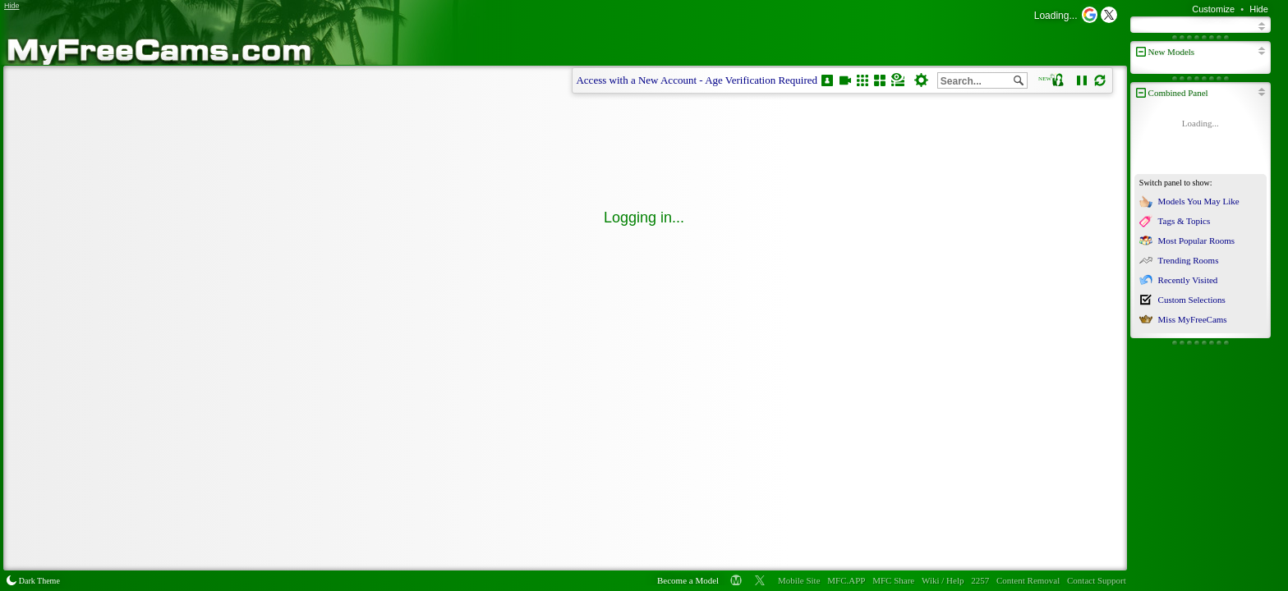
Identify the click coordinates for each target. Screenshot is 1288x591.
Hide (1258, 9)
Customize (1213, 9)
